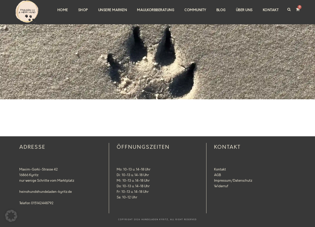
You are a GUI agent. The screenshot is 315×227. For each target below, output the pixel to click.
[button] (11, 216)
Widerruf (221, 186)
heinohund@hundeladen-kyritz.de (45, 192)
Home (62, 10)
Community (195, 10)
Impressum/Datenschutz (233, 181)
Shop (83, 10)
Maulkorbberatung (155, 10)
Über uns (244, 10)
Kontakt (271, 10)
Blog (221, 10)
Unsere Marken (112, 10)
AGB (217, 175)
